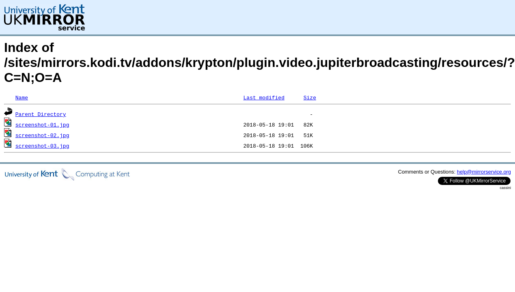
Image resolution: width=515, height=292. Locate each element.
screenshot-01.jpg (42, 124)
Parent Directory (40, 114)
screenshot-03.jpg (42, 145)
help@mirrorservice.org (484, 172)
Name (21, 97)
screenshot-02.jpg (42, 135)
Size (310, 97)
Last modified (263, 97)
